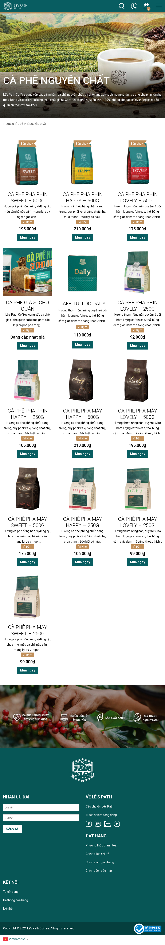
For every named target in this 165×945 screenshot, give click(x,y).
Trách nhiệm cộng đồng (101, 816)
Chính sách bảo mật (99, 872)
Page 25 (135, 939)
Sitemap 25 (95, 939)
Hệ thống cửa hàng (15, 902)
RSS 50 (62, 939)
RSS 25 (54, 939)
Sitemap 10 (83, 939)
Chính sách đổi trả (97, 855)
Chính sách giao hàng (100, 864)
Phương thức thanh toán (102, 847)
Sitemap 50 (107, 939)
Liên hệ (7, 910)
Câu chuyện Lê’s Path (100, 808)
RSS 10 (46, 939)
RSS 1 (39, 939)
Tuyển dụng (11, 893)
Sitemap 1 (71, 939)
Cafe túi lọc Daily (82, 304)
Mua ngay (27, 237)
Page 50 (145, 939)
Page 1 (117, 939)
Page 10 (126, 939)
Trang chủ (10, 124)
